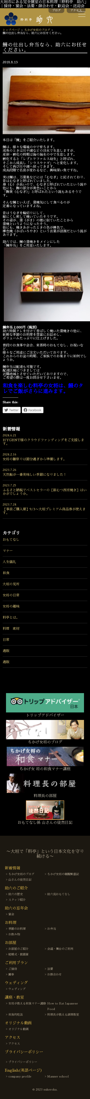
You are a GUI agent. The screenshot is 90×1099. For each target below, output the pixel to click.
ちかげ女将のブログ (37, 30)
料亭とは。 (11, 617)
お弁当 (51, 928)
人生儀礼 (9, 562)
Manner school (58, 1076)
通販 (6, 650)
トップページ (11, 30)
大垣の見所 (11, 584)
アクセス (76, 10)
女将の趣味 (11, 606)
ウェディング (17, 989)
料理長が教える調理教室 (63, 1014)
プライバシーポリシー (22, 1062)
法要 (50, 968)
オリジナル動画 (18, 1029)
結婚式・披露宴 (18, 954)
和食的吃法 (15, 1014)
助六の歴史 (15, 894)
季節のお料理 (17, 928)
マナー (8, 550)
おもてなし (11, 539)
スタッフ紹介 (17, 899)
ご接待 (12, 968)
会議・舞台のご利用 (60, 948)
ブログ (56, 10)
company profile (19, 1076)
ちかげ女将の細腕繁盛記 (63, 874)
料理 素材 (11, 628)
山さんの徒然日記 (19, 879)
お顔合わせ (54, 974)
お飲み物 (14, 934)
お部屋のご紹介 (18, 948)
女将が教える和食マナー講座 (27, 1003)
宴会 (11, 914)
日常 (6, 639)
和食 (6, 573)
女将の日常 (11, 595)
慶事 (11, 974)
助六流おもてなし (58, 894)
